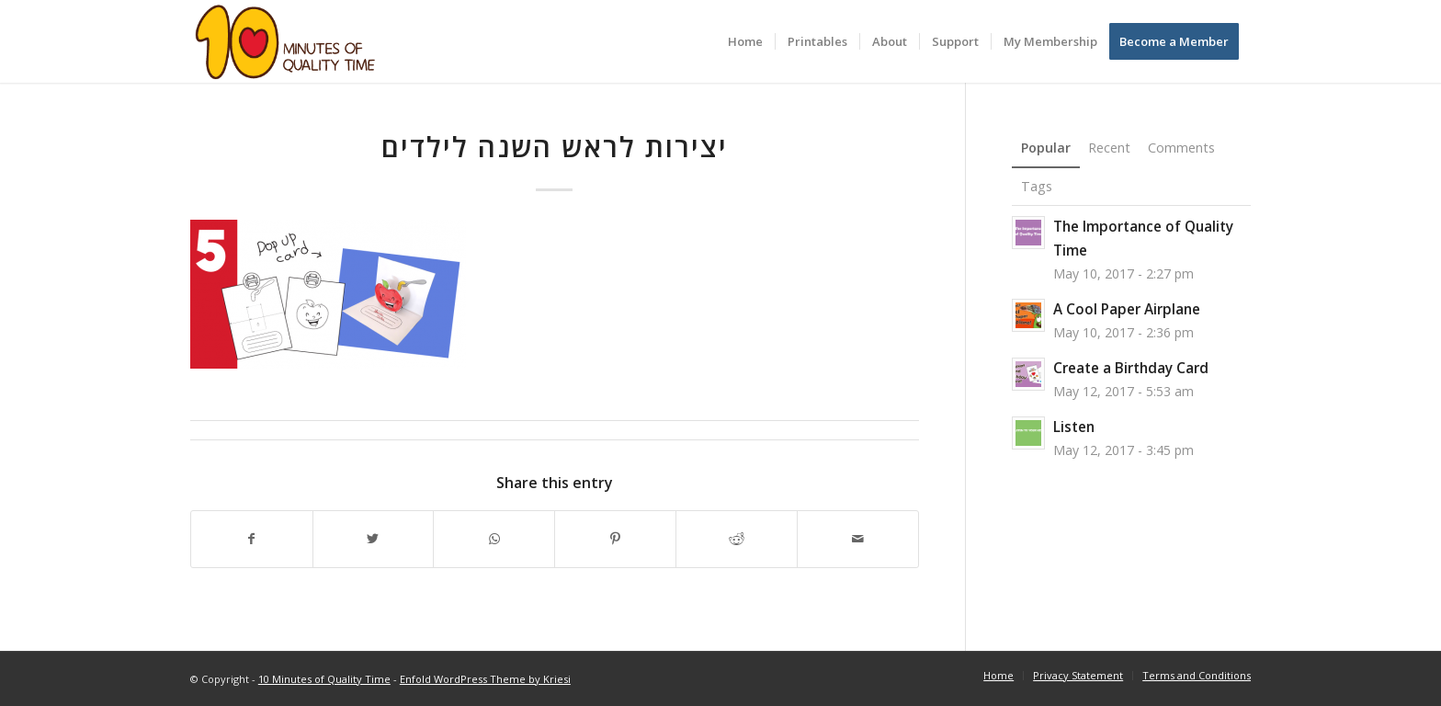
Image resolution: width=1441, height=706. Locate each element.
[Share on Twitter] (373, 539)
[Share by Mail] (858, 539)
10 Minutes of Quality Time (324, 679)
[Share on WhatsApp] (494, 539)
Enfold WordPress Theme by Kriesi (485, 679)
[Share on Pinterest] (615, 539)
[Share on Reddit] (736, 539)
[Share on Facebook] (251, 539)
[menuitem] (745, 41)
